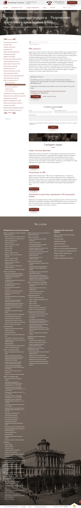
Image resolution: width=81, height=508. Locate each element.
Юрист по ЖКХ (8, 248)
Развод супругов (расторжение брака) (14, 328)
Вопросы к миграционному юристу (37, 309)
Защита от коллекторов (34, 242)
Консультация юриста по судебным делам (15, 460)
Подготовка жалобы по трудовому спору (15, 426)
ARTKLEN (65, 506)
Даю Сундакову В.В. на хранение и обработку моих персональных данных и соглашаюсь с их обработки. (53, 123)
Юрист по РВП (32, 301)
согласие (34, 122)
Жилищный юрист (9, 242)
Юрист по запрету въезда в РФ (36, 297)
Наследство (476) (8, 49)
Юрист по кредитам (33, 237)
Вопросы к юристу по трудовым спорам (14, 439)
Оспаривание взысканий (11, 421)
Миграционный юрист (34, 295)
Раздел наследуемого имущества (13, 318)
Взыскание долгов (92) (9, 68)
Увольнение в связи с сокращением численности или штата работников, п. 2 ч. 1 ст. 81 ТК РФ (15, 389)
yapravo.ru (8, 119)
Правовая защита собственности (63, 253)
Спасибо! (36, 96)
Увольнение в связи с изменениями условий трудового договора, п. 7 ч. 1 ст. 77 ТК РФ (14, 401)
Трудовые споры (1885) (9, 56)
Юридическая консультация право (37, 355)
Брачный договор (9, 343)
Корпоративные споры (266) (10, 98)
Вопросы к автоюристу (10, 456)
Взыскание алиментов (10, 332)
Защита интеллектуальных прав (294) (12, 103)
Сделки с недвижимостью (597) (11, 61)
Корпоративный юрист (60, 241)
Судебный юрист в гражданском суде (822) (14, 93)
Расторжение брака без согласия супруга (15, 345)
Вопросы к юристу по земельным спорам (15, 269)
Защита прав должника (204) (10, 73)
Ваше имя (30, 110)
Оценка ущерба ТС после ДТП (12, 450)
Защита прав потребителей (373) (11, 51)
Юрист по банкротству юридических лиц (65, 251)
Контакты (52, 7)
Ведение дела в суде (10, 462)
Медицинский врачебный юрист (36, 311)
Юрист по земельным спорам (12, 244)
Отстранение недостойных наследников (14, 314)
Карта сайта (23, 506)
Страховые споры (9, 448)
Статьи (30, 506)
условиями (75, 122)
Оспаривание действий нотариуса (13, 316)
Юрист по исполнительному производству (65, 248)
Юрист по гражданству (36, 12)
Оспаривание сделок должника (36, 291)
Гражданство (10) (9, 88)
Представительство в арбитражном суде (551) (15, 95)
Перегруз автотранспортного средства (14, 454)
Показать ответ (34, 167)
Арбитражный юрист (59, 243)
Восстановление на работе (11, 419)
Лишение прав (8, 444)
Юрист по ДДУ (8, 246)
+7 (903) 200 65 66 (58, 2)
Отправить (53, 127)
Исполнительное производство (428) (12, 59)
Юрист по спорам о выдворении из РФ (38, 299)
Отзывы (45, 7)
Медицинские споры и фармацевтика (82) (13, 75)
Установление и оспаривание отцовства (14, 338)
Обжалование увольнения (11, 415)
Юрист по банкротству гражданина (37, 282)
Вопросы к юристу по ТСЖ (11, 252)
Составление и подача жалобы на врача (38, 313)
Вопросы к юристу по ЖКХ (11, 258)
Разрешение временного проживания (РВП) (55, 12)
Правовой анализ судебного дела (37, 340)
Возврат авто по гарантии (11, 452)
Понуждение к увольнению (11, 417)
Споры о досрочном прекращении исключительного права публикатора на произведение (14, 367)
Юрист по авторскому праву (11, 350)
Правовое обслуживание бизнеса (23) (12, 110)
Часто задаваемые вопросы (21, 12)
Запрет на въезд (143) (9, 82)
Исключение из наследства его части (14, 320)
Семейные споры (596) (9, 47)
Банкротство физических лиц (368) (12, 70)
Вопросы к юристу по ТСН (11, 260)
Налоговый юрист (59, 239)
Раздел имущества (9, 330)
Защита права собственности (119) (12, 63)
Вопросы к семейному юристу (12, 347)
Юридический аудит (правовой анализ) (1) (13, 107)
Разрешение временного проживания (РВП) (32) (15, 84)
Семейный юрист (8, 326)
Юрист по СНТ (8, 250)
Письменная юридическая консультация (38, 361)
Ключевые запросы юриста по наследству (15, 322)
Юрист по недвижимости (11, 240)
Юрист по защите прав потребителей (14, 472)
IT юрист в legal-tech (59, 255)
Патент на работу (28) (9, 90)
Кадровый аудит (9, 434)
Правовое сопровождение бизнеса (63, 258)
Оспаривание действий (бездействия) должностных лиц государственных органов (38, 268)
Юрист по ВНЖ (33, 303)
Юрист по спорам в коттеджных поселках (15, 236)
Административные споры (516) (11, 78)
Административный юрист (35, 261)
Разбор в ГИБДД (9, 446)
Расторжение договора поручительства (38, 251)
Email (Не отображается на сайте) (60, 110)
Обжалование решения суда (11, 464)
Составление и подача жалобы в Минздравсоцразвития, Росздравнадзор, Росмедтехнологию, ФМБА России (39, 321)
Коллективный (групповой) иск (12, 466)
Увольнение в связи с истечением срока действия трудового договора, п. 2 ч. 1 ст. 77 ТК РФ (15, 409)
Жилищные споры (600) (9, 54)
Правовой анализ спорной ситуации (37, 342)
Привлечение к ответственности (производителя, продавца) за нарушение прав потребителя (15, 490)
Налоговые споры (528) (9, 105)
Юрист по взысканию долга (61, 246)
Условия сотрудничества (32, 7)
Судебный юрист (8, 458)
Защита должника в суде (35, 293)
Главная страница (8, 12)
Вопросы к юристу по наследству (13, 324)
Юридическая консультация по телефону (39, 357)
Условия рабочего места (10, 432)
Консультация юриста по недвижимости (14, 238)
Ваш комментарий (32, 114)
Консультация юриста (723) (10, 42)
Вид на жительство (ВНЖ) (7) (11, 86)
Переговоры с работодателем (12, 413)
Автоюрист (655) (8, 44)
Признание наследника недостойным (14, 290)
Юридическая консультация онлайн (37, 359)
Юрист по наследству (9, 271)
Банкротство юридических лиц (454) (12, 100)
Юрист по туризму (9, 499)
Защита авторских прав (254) (10, 66)
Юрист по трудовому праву (11, 376)
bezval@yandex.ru (60, 3)
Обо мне (6, 7)
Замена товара (8, 476)
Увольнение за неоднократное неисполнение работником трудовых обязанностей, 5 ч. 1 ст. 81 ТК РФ (14, 383)
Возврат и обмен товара (10, 474)
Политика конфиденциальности (40, 506)
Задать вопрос (72, 2)
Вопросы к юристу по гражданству (37, 307)
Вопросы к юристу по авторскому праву (14, 374)
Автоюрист (7, 442)
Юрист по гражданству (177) (10, 80)
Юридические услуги (16, 7)
